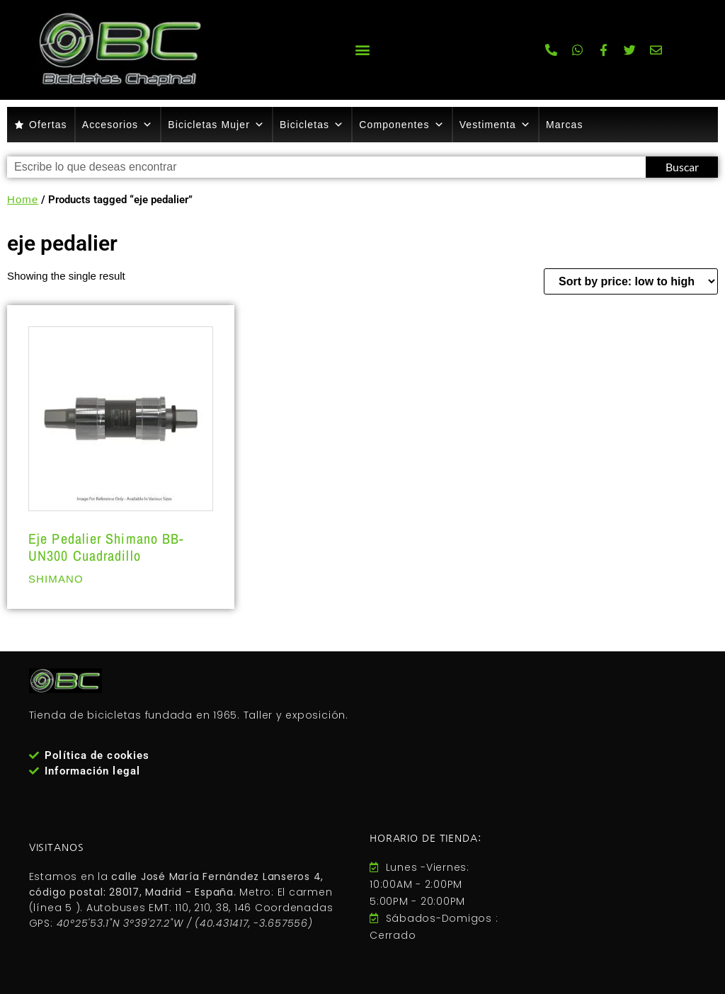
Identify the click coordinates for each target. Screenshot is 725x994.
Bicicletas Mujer (216, 124)
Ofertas (48, 124)
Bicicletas (312, 124)
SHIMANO (56, 579)
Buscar (682, 166)
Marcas (564, 124)
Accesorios (118, 124)
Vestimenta (495, 124)
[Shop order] (631, 281)
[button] (362, 50)
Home (22, 199)
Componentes (401, 124)
